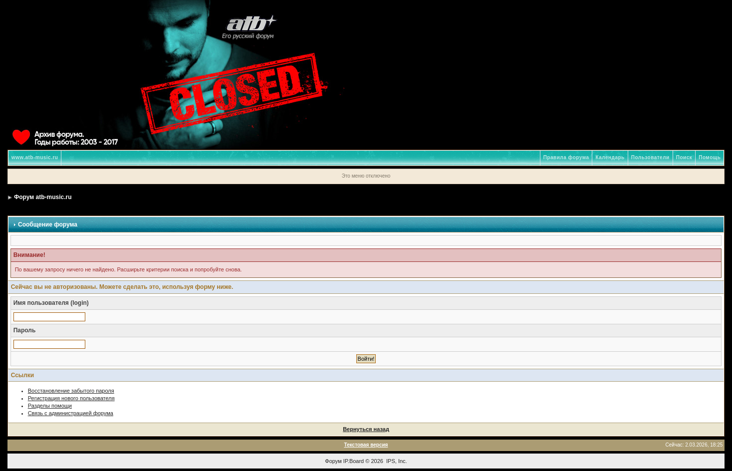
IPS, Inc (396, 461)
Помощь (710, 157)
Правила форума (566, 157)
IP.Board (353, 461)
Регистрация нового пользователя (71, 398)
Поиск (684, 157)
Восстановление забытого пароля (71, 391)
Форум (333, 461)
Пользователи (650, 157)
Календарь (609, 157)
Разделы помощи (50, 406)
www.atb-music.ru (34, 157)
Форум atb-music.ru (42, 197)
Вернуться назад (366, 429)
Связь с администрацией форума (70, 413)
